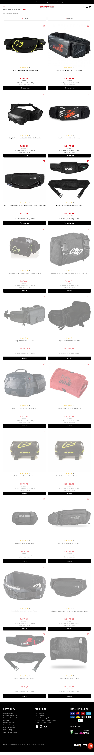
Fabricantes (6, 720)
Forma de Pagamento (9, 727)
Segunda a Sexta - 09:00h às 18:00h (45, 720)
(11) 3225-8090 (39, 713)
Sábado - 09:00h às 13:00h (43, 723)
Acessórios (17, 9)
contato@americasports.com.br (44, 718)
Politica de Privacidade (10, 715)
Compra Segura (8, 713)
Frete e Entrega (7, 730)
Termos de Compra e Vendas (12, 718)
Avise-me (24, 291)
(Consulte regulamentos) (56, 2)
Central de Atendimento (10, 732)
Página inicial (7, 9)
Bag (24, 9)
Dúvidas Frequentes (9, 723)
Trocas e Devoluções (9, 725)
